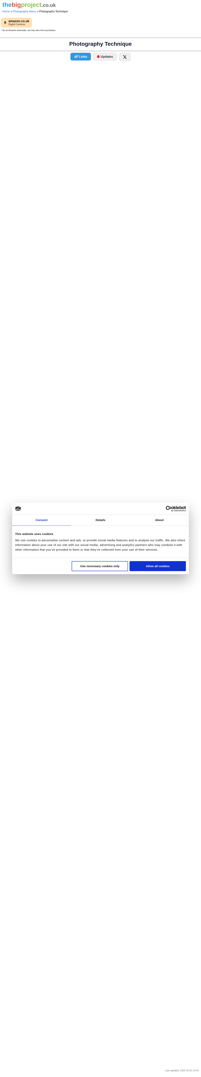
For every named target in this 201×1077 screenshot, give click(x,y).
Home (6, 11)
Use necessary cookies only (100, 566)
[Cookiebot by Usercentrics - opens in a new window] (169, 509)
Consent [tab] (42, 520)
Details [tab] (100, 520)
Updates (105, 56)
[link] (16, 22)
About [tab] (159, 520)
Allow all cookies (158, 566)
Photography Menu (24, 11)
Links (80, 56)
